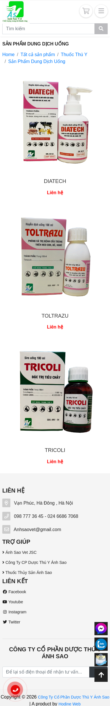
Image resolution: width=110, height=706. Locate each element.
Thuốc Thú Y (74, 54)
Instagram (14, 612)
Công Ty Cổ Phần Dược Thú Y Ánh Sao (73, 697)
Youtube (12, 602)
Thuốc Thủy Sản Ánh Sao (27, 572)
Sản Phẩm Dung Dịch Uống (36, 61)
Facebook (14, 591)
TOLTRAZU (54, 316)
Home (8, 54)
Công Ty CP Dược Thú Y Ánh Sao (34, 562)
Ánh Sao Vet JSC (19, 552)
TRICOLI (55, 450)
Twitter (11, 622)
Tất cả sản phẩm (37, 54)
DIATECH (55, 181)
